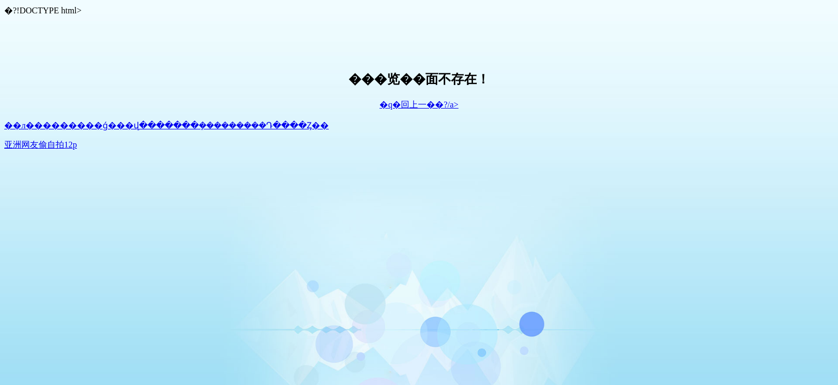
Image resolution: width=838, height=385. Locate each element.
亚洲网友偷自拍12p (40, 144)
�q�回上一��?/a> (419, 104)
